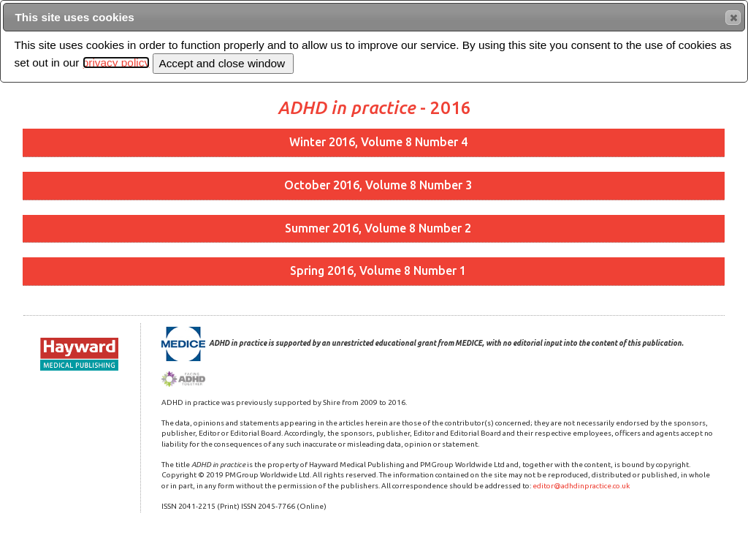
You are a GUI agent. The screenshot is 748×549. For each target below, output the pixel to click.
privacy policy (116, 62)
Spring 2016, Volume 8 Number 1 (378, 270)
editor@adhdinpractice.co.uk (581, 486)
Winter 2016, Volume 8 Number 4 (378, 141)
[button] (733, 17)
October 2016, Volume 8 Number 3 (378, 185)
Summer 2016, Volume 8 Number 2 (378, 228)
